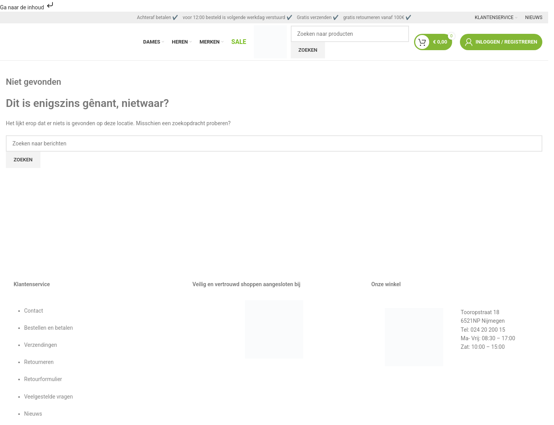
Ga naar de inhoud (27, 7)
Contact (33, 313)
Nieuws (33, 416)
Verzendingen (40, 347)
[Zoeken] (350, 34)
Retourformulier (43, 381)
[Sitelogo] (270, 42)
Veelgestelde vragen (48, 398)
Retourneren (39, 364)
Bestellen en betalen (48, 330)
